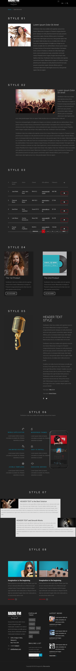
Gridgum (32, 624)
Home (9, 9)
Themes (32, 628)
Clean (38, 628)
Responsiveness (34, 632)
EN (62, 3)
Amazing (32, 620)
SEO (31, 636)
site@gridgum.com (16, 649)
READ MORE (52, 655)
